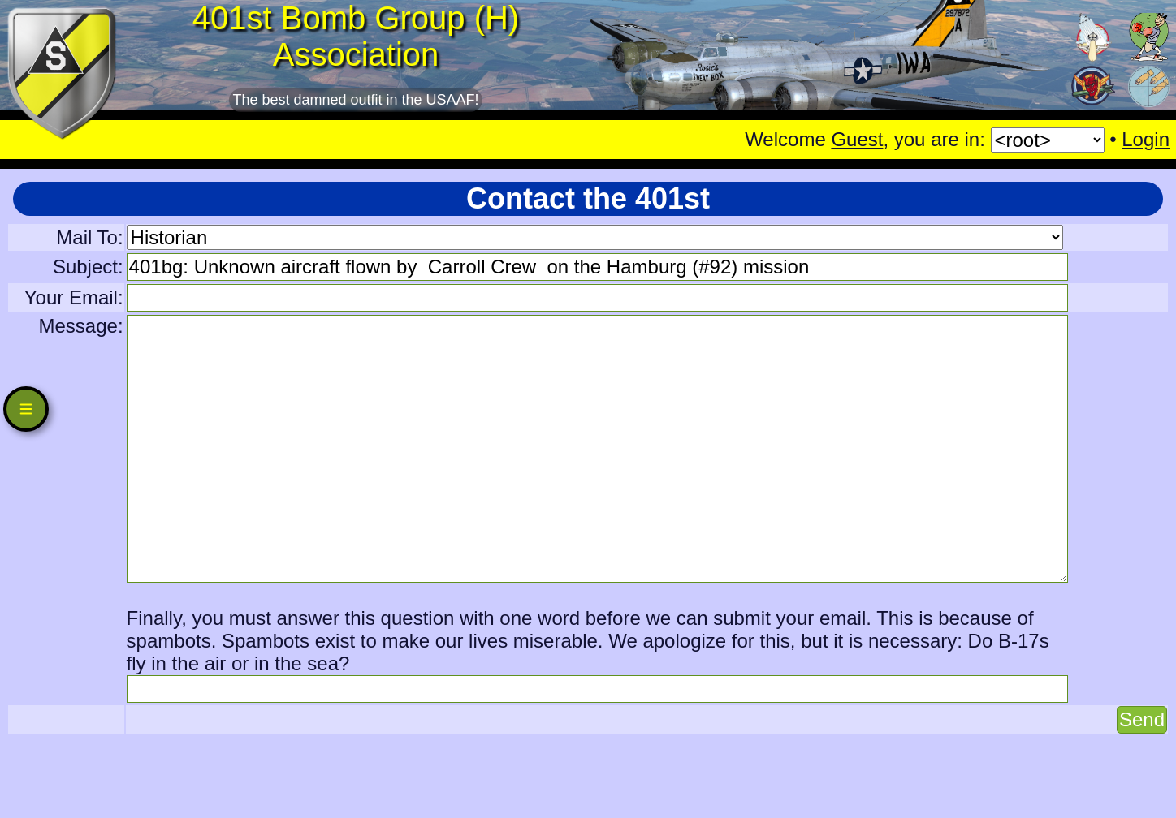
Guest (857, 139)
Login (1146, 139)
